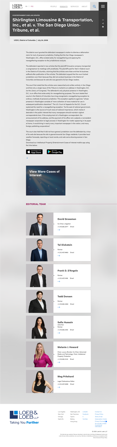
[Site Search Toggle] (94, 6)
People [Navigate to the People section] (53, 6)
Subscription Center (101, 419)
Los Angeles (61, 412)
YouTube (85, 419)
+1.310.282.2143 (63, 359)
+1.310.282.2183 (63, 330)
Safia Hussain (65, 322)
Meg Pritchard (66, 376)
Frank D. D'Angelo (68, 270)
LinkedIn (85, 412)
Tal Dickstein (65, 244)
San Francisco (74, 414)
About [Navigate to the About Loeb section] (84, 6)
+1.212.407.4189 (63, 278)
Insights (64, 6)
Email (72, 227)
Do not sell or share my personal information (100, 424)
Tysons (72, 417)
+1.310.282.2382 (63, 304)
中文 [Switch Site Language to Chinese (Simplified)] (32, 6)
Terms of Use (98, 417)
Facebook (85, 414)
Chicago (60, 417)
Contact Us (98, 412)
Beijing (72, 419)
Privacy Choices (101, 421)
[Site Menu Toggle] (103, 6)
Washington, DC (75, 412)
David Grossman (67, 219)
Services (75, 6)
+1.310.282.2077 (63, 227)
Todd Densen (65, 296)
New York (61, 414)
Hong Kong (73, 421)
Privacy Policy (99, 414)
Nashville (60, 419)
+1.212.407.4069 (63, 384)
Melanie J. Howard (68, 347)
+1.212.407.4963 (63, 252)
